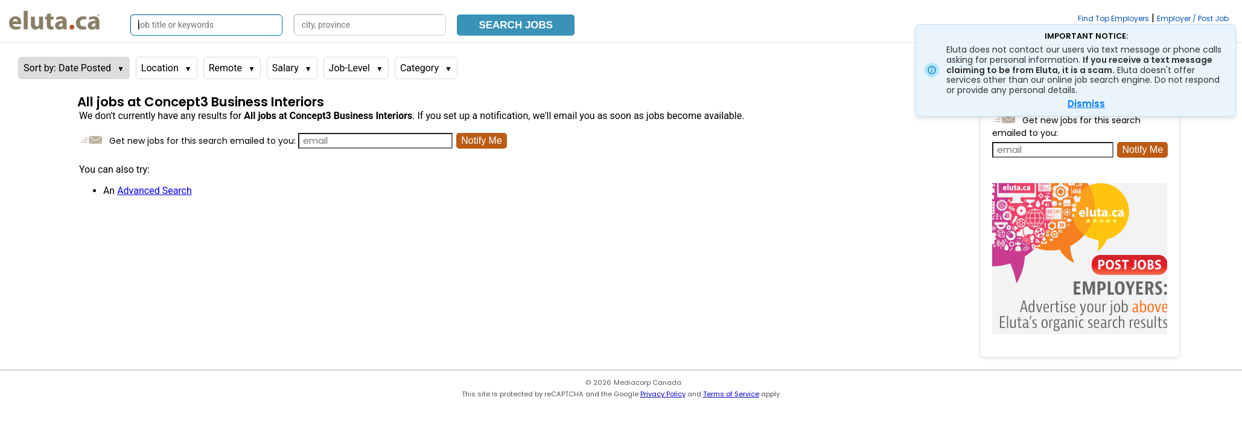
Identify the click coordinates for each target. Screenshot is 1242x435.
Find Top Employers (1113, 18)
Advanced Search (154, 190)
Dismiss (1086, 103)
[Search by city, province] (370, 25)
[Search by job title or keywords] (206, 25)
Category (419, 68)
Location (160, 68)
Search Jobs (516, 25)
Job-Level (349, 68)
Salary (285, 68)
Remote (225, 68)
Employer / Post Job (1193, 18)
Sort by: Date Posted (67, 68)
